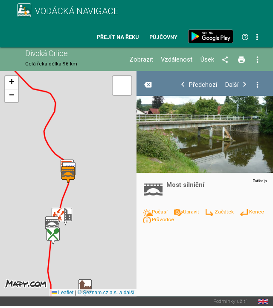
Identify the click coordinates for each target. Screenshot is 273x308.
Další (231, 85)
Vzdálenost (176, 59)
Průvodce (163, 219)
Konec (256, 212)
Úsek (207, 59)
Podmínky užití (230, 301)
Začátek (225, 212)
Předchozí (203, 85)
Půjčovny (163, 37)
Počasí (160, 212)
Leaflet (62, 293)
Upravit (191, 212)
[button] (85, 288)
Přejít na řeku (118, 37)
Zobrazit (141, 59)
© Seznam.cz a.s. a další (106, 293)
